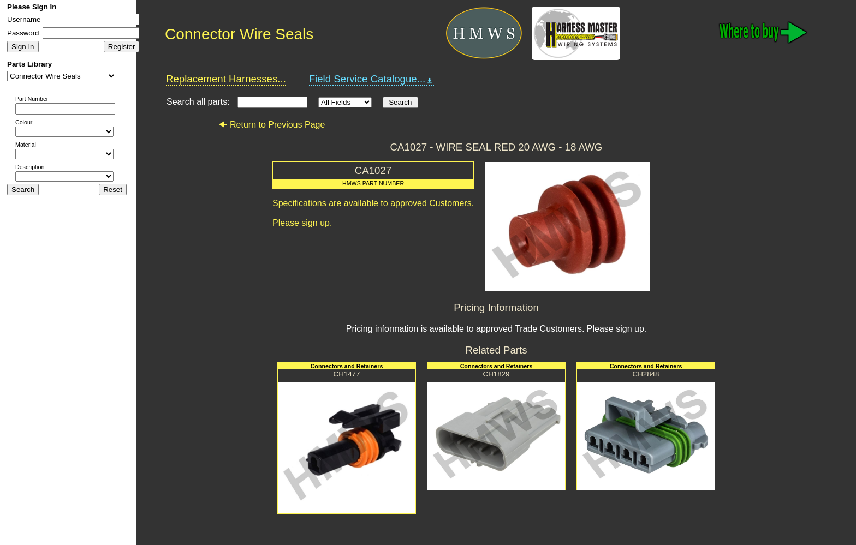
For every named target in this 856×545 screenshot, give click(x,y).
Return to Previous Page (271, 124)
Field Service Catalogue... (372, 79)
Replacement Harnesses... (226, 79)
